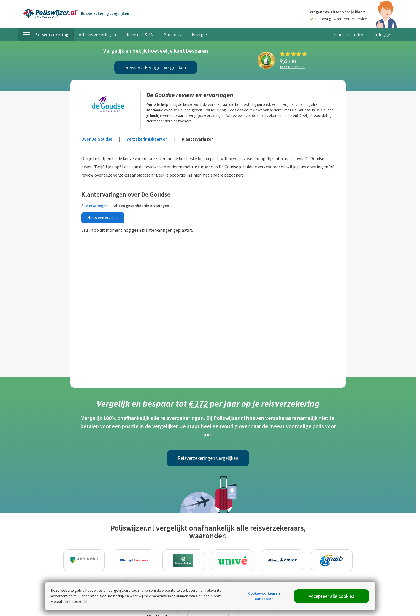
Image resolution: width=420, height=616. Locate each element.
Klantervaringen (198, 139)
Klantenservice (348, 34)
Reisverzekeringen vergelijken (155, 67)
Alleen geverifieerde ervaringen (141, 205)
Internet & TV (140, 34)
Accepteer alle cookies (331, 596)
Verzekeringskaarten (147, 139)
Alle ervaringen (94, 205)
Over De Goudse (96, 139)
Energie (199, 34)
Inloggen (384, 34)
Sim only (172, 34)
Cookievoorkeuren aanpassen (264, 596)
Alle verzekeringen (97, 34)
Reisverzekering (105, 13)
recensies (292, 67)
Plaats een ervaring (103, 217)
